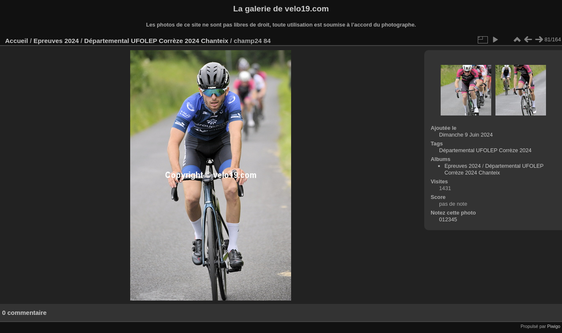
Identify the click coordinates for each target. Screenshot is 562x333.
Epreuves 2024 (56, 40)
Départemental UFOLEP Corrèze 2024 (485, 150)
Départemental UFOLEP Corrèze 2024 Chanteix (156, 40)
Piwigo (553, 326)
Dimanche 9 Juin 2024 (465, 135)
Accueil (16, 40)
